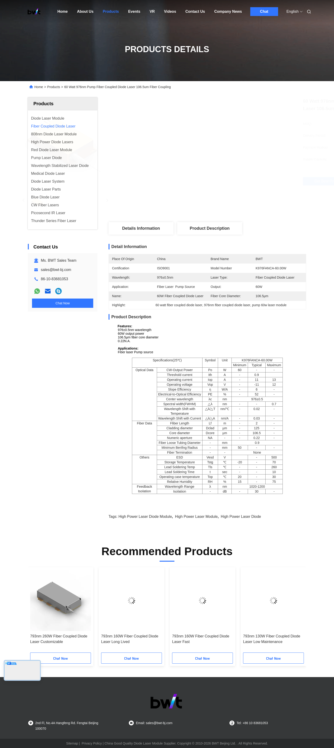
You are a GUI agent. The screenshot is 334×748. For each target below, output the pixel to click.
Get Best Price (232, 181)
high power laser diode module (145, 517)
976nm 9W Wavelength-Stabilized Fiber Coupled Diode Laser (129, 639)
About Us (85, 11)
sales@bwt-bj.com (56, 270)
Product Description (210, 228)
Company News (228, 11)
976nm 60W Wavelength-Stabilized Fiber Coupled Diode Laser (59, 639)
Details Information (141, 228)
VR (152, 11)
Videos (170, 11)
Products (111, 11)
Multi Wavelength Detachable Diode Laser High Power (201, 639)
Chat (264, 11)
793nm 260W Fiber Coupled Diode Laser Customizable (271, 639)
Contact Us (195, 11)
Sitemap (72, 743)
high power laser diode (241, 517)
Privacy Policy (92, 743)
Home (63, 11)
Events (134, 11)
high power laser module (196, 517)
